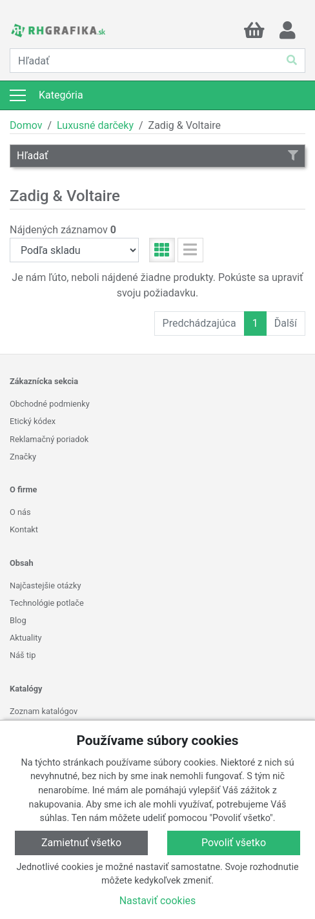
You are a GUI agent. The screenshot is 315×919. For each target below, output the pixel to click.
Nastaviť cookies (157, 901)
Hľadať (157, 156)
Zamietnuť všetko (81, 843)
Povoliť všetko (233, 843)
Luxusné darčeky (95, 125)
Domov (26, 125)
